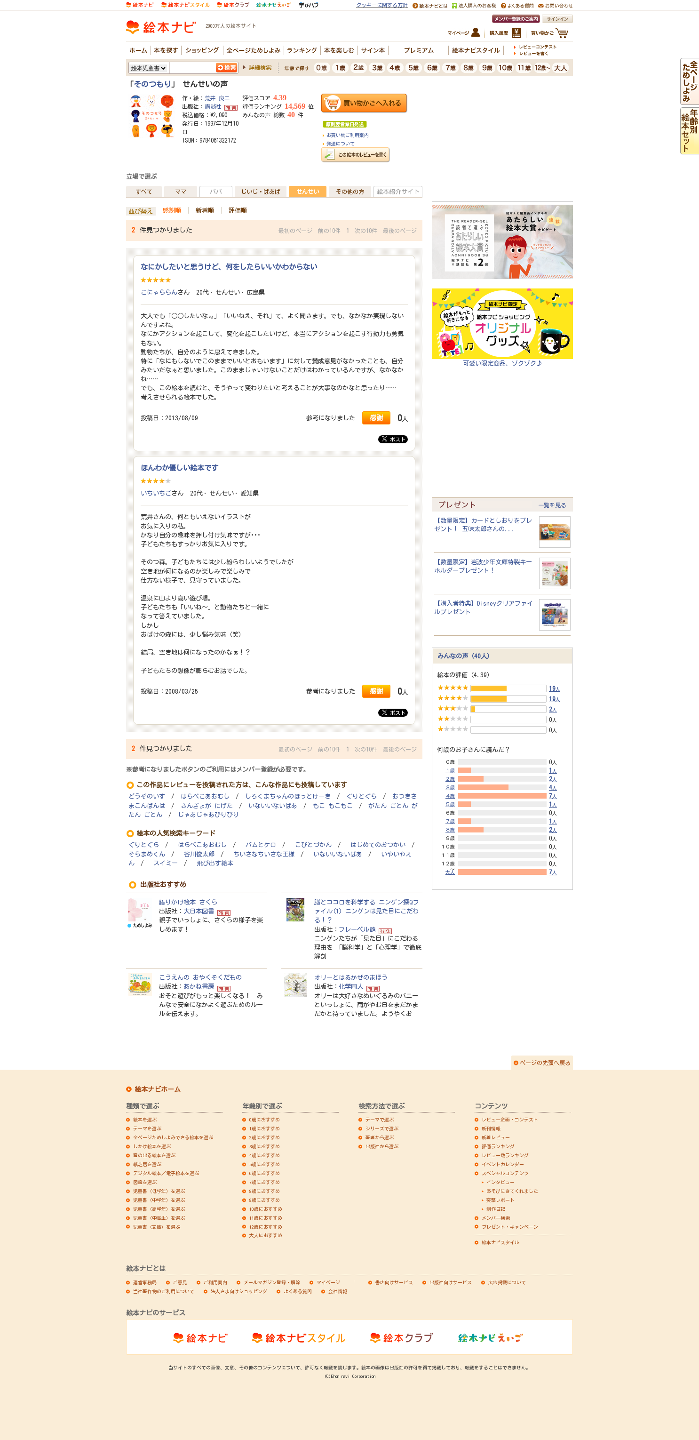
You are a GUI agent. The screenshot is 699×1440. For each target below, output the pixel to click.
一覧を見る (552, 505)
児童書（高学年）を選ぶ (159, 1209)
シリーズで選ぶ (381, 1128)
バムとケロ (261, 845)
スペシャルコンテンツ (505, 1173)
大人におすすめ (265, 1235)
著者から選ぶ (379, 1137)
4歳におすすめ (264, 1155)
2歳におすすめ (264, 1137)
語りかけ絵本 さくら (188, 902)
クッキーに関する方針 (382, 5)
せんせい (307, 191)
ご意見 (180, 1282)
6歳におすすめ (264, 1173)
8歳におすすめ (264, 1191)
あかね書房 (198, 986)
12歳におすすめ (265, 1226)
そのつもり (152, 84)
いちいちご (156, 493)
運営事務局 (145, 1282)
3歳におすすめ (264, 1146)
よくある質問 (298, 1291)
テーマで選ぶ (379, 1119)
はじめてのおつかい (377, 845)
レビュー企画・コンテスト (510, 1119)
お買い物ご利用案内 (347, 135)
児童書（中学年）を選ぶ (159, 1200)
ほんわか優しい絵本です (179, 468)
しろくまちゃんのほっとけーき (288, 796)
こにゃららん (159, 292)
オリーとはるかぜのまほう (351, 977)
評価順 (238, 210)
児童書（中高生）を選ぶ (159, 1218)
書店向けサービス (394, 1282)
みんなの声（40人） (465, 656)
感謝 (376, 417)
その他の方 (350, 191)
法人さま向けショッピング (239, 1291)
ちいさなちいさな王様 (263, 854)
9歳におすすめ (264, 1200)
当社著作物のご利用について (163, 1291)
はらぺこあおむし (205, 796)
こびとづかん (313, 845)
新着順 (205, 210)
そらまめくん (146, 854)
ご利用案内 (215, 1282)
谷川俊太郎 (199, 854)
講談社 (213, 106)
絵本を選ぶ (145, 1119)
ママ (180, 191)
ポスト (393, 439)
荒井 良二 (217, 98)
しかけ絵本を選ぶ (152, 1146)
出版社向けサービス (450, 1282)
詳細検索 (260, 67)
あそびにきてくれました (512, 1191)
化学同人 (351, 986)
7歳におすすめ (264, 1182)
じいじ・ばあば (260, 191)
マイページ (328, 1282)
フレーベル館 (357, 929)
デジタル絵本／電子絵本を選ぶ (166, 1173)
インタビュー (500, 1182)
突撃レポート (500, 1200)
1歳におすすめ (264, 1128)
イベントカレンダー (503, 1164)
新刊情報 (491, 1128)
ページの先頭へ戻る (545, 1062)
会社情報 (337, 1291)
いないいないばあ (272, 806)
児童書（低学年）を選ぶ (159, 1191)
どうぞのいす (146, 796)
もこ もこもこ (333, 806)
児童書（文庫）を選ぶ (156, 1226)
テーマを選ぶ (147, 1128)
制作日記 (495, 1209)
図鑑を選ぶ (145, 1182)
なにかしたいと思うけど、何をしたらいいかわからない (229, 267)
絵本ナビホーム (158, 1089)
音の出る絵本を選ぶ (154, 1155)
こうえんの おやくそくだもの (200, 977)
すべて (143, 191)
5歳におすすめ (264, 1164)
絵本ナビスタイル (500, 1242)
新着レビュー (496, 1137)
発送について (340, 143)
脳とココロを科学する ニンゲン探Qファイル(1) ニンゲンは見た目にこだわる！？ (366, 911)
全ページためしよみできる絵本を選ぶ (173, 1137)
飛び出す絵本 (215, 863)
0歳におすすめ (264, 1119)
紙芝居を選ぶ (147, 1164)
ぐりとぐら (361, 796)
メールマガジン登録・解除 (272, 1282)
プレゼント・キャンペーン (510, 1226)
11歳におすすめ (265, 1218)
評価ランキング (498, 1146)
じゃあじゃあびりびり (208, 815)
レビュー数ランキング (505, 1155)
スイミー (165, 863)
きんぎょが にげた (207, 806)
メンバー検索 (496, 1218)
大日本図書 (198, 911)
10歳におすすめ (265, 1209)
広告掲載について (507, 1282)
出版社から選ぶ (381, 1146)
